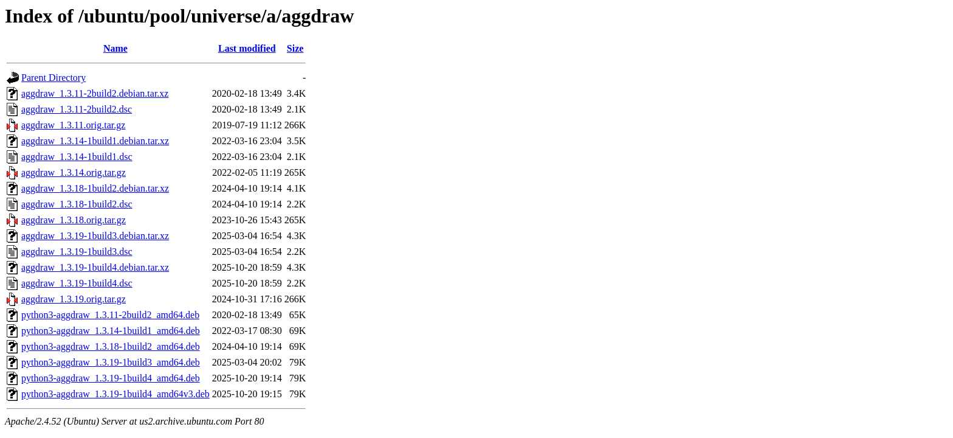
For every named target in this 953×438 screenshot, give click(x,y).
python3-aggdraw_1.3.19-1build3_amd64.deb (110, 362)
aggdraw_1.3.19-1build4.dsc (76, 283)
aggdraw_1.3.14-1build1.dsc (76, 156)
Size (295, 48)
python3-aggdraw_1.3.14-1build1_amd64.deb (110, 330)
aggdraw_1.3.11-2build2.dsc (76, 109)
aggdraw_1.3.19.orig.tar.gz (73, 299)
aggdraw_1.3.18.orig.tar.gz (73, 220)
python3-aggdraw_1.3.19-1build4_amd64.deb (110, 378)
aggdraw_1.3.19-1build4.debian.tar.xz (95, 267)
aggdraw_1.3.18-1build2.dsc (76, 204)
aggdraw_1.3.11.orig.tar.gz (73, 125)
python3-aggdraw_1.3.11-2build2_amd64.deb (110, 315)
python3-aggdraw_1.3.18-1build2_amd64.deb (110, 346)
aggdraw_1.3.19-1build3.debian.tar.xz (95, 236)
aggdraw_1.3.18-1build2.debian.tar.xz (95, 188)
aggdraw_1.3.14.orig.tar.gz (73, 172)
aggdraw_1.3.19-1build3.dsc (76, 251)
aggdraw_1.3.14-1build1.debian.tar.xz (95, 141)
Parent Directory (53, 77)
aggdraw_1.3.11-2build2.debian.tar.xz (94, 93)
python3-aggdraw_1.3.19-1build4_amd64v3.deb (115, 394)
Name (115, 48)
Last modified (247, 48)
